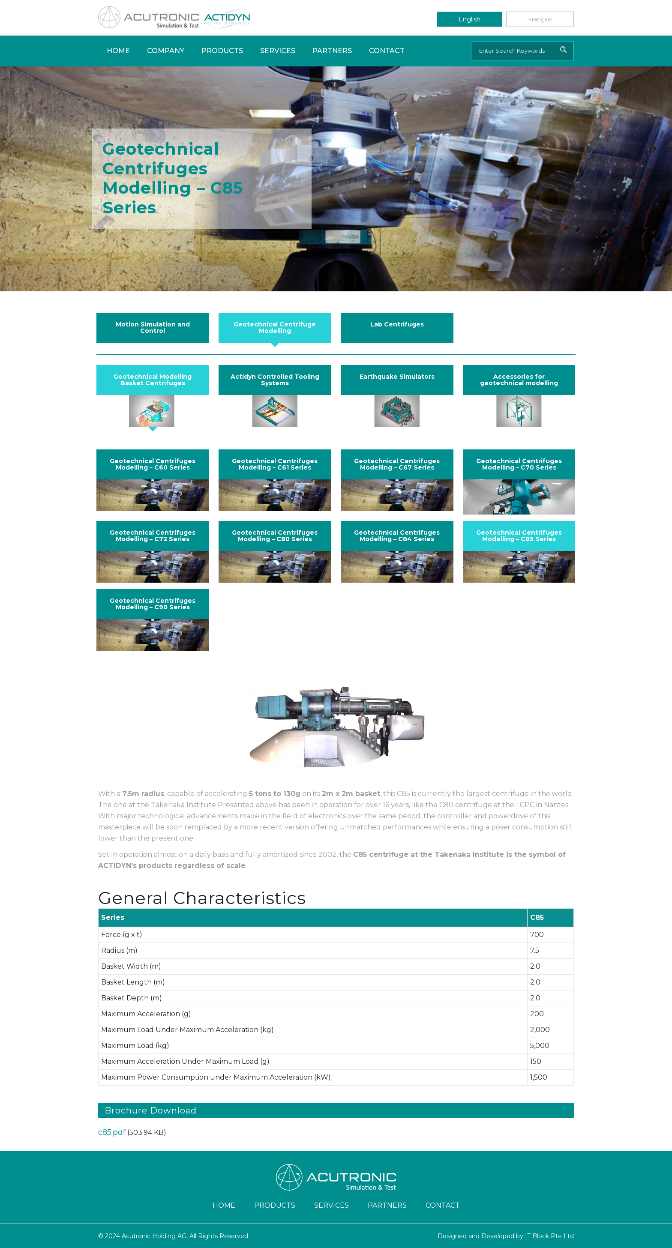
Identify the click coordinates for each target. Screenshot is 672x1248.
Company (165, 51)
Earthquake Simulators (397, 376)
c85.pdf (112, 1132)
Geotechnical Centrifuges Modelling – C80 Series (275, 536)
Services (277, 51)
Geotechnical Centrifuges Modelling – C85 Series (519, 536)
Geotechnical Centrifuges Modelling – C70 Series (519, 464)
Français (540, 19)
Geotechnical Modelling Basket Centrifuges (153, 380)
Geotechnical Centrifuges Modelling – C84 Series (397, 536)
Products (222, 51)
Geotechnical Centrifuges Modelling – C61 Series (275, 464)
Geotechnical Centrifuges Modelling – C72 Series (152, 536)
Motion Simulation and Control (153, 327)
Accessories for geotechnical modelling (519, 380)
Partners (332, 51)
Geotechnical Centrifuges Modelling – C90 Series (152, 604)
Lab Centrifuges (397, 324)
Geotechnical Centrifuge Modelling (275, 327)
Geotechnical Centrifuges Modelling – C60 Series (152, 464)
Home (118, 51)
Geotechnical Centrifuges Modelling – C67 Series (397, 464)
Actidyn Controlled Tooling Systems (275, 380)
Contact (387, 51)
